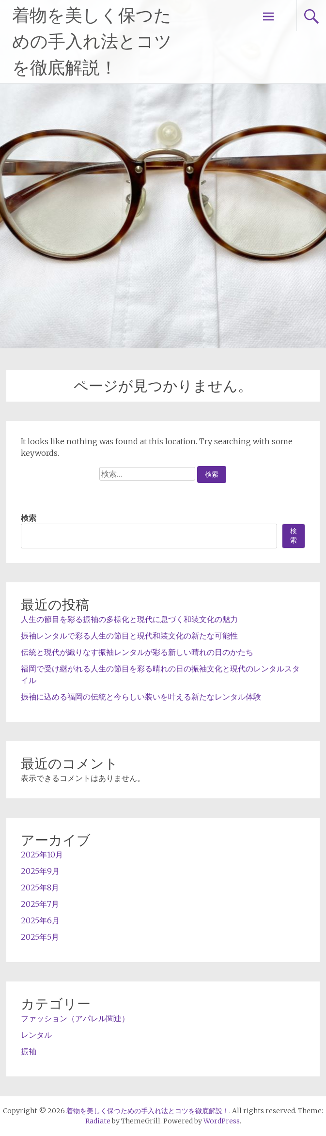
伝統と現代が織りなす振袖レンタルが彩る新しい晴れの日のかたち (137, 652)
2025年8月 (40, 887)
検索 (28, 518)
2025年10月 (42, 854)
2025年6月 (40, 920)
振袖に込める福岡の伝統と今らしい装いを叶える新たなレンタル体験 (141, 696)
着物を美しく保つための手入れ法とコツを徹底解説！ (92, 41)
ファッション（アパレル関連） (75, 1018)
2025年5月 (40, 937)
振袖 (28, 1051)
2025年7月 (40, 904)
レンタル (36, 1035)
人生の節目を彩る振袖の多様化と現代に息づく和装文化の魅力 (129, 619)
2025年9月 (40, 871)
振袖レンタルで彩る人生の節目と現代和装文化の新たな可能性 (129, 635)
